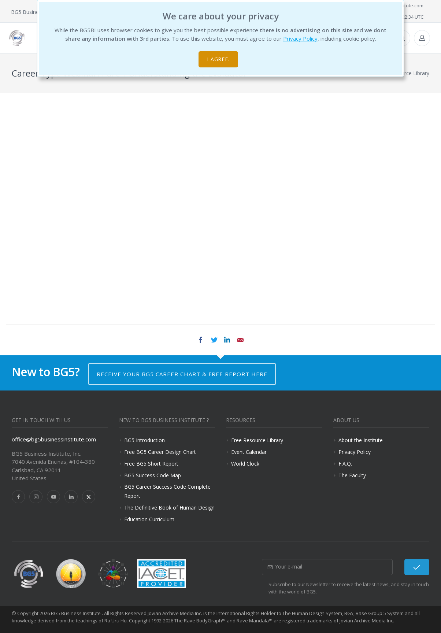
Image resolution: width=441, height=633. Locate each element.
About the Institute (360, 440)
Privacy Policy (300, 38)
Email (240, 340)
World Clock (245, 463)
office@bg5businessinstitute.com (54, 439)
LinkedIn (227, 340)
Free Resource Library (257, 440)
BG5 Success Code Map (152, 475)
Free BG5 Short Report (151, 463)
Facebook (201, 340)
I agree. (218, 59)
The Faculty (352, 475)
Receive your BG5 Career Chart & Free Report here (182, 374)
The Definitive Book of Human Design (169, 507)
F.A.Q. (345, 463)
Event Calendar (249, 451)
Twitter (214, 340)
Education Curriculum (149, 519)
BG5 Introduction (144, 440)
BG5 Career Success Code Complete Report (167, 491)
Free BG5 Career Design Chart (160, 451)
